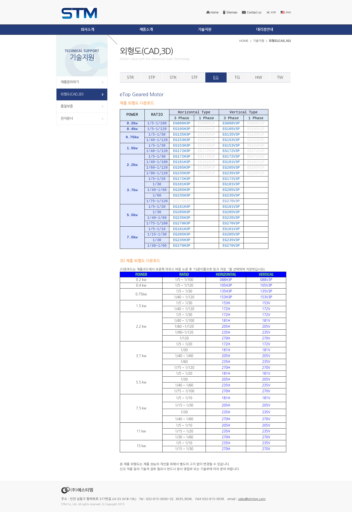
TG (237, 77)
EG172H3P (181, 151)
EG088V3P (231, 123)
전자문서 (67, 118)
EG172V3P (231, 151)
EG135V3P (231, 134)
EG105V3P (231, 129)
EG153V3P (231, 140)
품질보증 (67, 106)
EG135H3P (181, 134)
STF (194, 77)
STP (151, 77)
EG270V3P (231, 223)
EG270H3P (181, 223)
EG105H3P (181, 129)
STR (130, 77)
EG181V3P (231, 162)
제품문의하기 (70, 82)
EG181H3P (181, 162)
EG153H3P (181, 140)
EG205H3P (181, 167)
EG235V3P (231, 173)
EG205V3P (231, 167)
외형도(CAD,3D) (72, 94)
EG (216, 77)
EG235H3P (181, 173)
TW (280, 77)
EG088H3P (181, 123)
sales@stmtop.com (251, 498)
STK (173, 77)
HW (258, 77)
